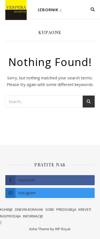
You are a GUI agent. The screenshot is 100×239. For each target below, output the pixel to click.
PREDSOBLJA (66, 209)
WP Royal (62, 228)
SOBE (49, 209)
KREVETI (84, 209)
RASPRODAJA (10, 216)
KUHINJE (6, 209)
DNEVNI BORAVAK (29, 209)
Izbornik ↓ (50, 9)
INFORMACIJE (33, 216)
